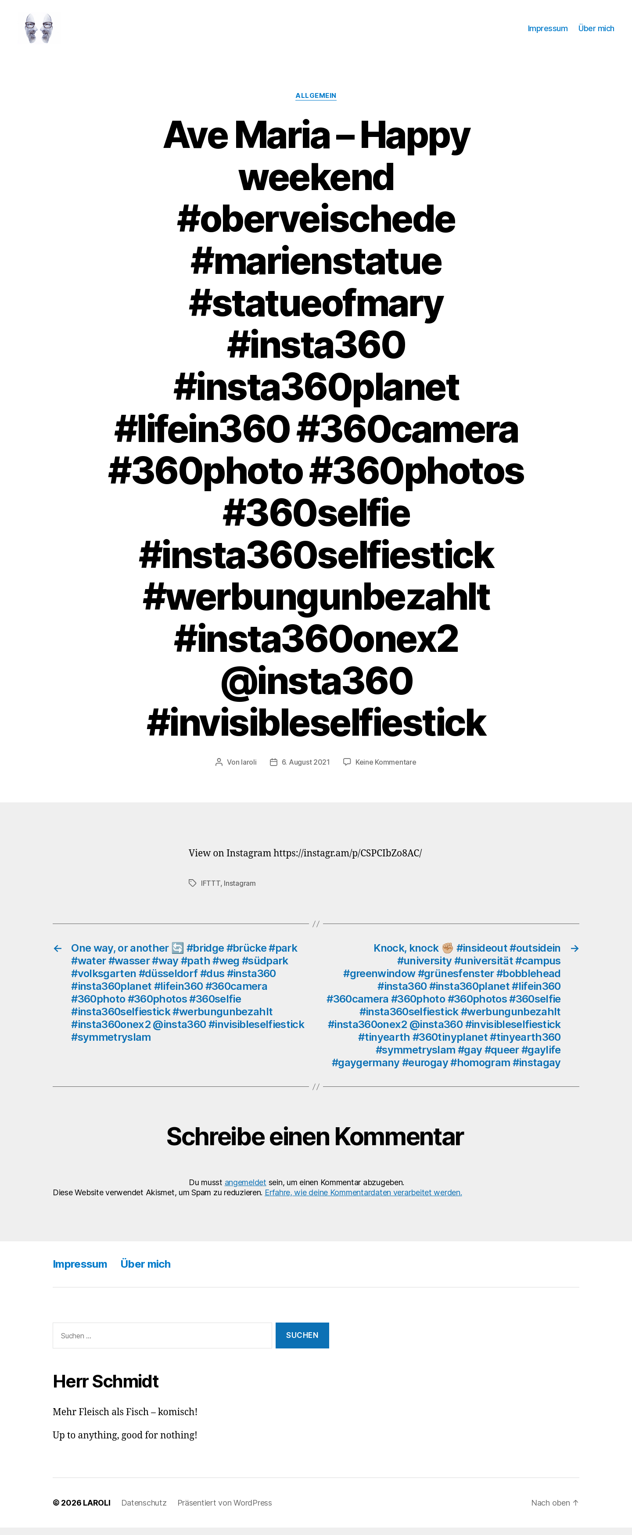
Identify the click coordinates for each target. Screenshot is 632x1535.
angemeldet (245, 1189)
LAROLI (96, 1510)
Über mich (596, 31)
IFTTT (210, 890)
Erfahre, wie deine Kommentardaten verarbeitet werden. (363, 1199)
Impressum (548, 31)
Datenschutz (144, 1510)
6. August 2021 (306, 769)
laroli (248, 769)
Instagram (240, 890)
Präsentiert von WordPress (224, 1510)
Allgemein (316, 103)
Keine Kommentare (386, 769)
